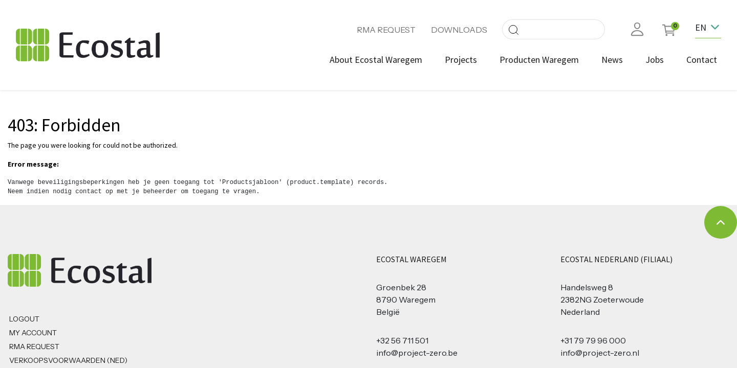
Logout (24, 319)
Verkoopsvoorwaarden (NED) (68, 360)
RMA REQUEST (386, 30)
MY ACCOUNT (33, 332)
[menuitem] (376, 60)
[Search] (513, 29)
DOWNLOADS (459, 30)
